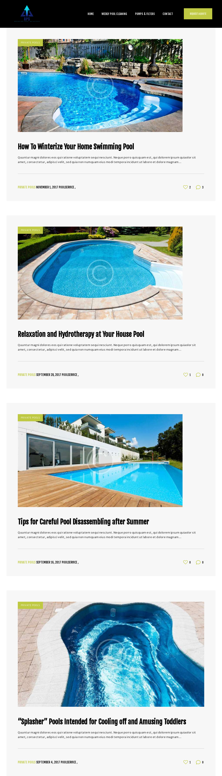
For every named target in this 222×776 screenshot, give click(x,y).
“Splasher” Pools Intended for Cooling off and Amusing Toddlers (102, 722)
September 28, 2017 (48, 375)
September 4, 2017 (48, 762)
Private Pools (30, 42)
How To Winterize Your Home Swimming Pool (76, 147)
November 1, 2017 (47, 187)
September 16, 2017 (48, 562)
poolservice (67, 187)
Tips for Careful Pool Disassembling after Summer (83, 522)
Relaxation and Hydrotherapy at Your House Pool (81, 334)
